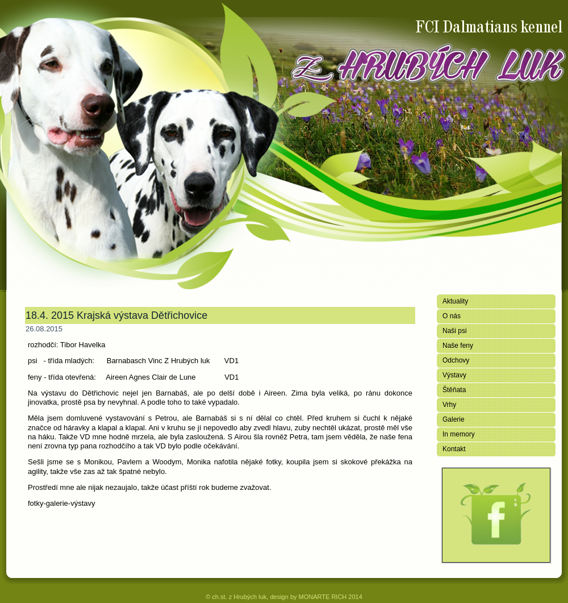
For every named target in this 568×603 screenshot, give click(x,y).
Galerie (453, 419)
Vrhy (449, 405)
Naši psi (454, 331)
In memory (458, 434)
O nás (451, 316)
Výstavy (454, 375)
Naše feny (457, 346)
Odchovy (455, 360)
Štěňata (454, 390)
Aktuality (455, 301)
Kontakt (454, 449)
